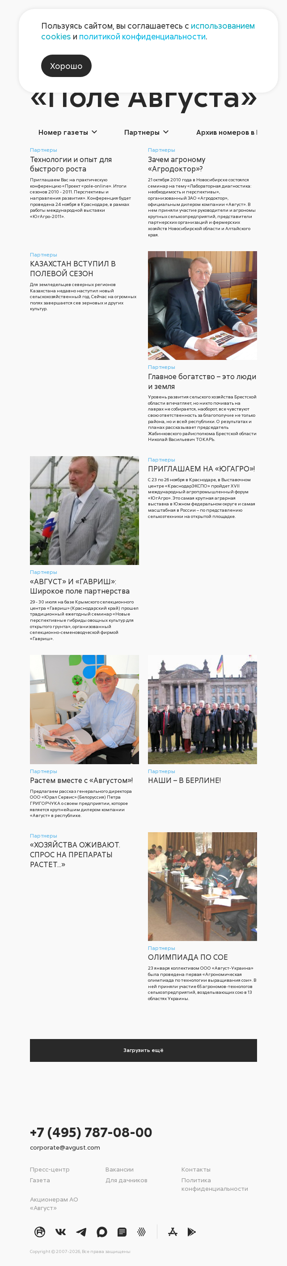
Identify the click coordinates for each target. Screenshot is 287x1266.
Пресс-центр (50, 1169)
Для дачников (127, 1180)
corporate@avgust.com (65, 1147)
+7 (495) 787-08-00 (91, 1132)
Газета (40, 1180)
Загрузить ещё (143, 1050)
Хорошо (66, 66)
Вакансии (120, 1169)
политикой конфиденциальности (142, 36)
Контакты (196, 1169)
